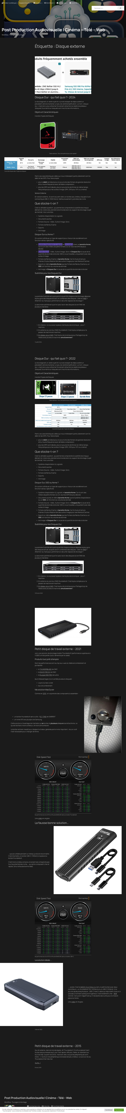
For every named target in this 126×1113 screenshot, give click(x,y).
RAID (85, 298)
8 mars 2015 (38, 1067)
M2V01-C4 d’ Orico (87, 987)
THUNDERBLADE (45, 669)
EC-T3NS (43, 717)
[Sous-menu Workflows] (49, 3)
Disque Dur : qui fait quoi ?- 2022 (55, 358)
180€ (115, 994)
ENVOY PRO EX (45, 672)
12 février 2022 (39, 593)
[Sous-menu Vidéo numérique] (10, 3)
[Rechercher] (120, 8)
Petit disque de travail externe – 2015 (58, 1045)
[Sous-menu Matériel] (73, 3)
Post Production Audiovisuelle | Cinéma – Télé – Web (53, 30)
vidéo (40, 818)
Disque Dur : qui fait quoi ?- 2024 (55, 97)
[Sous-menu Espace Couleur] (25, 3)
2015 (44, 693)
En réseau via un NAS (45, 335)
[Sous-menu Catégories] (62, 3)
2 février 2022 (38, 1029)
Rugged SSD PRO (46, 675)
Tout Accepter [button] (119, 1110)
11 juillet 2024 (38, 342)
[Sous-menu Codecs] (38, 3)
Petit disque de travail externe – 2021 (58, 648)
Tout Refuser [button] (108, 1110)
